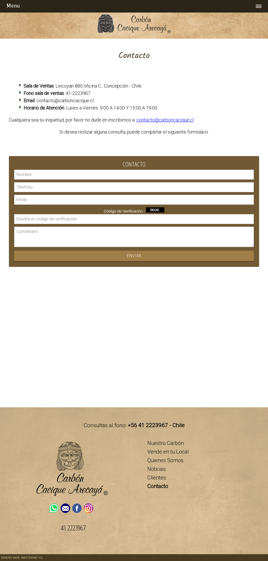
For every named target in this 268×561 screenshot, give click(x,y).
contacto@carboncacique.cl (165, 120)
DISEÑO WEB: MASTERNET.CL (22, 557)
